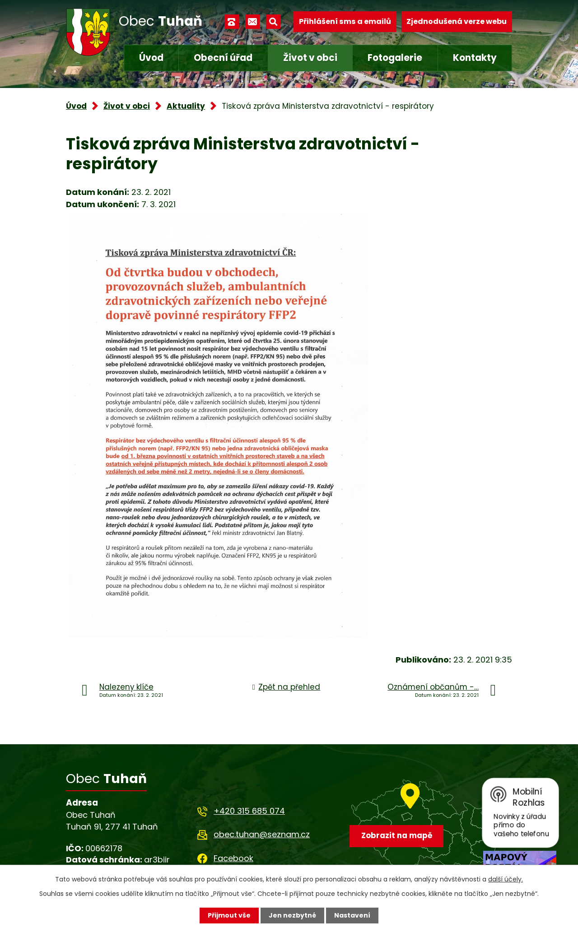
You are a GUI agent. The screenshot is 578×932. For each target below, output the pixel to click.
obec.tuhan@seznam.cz (262, 834)
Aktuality (186, 106)
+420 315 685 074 (249, 810)
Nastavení (352, 915)
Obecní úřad (223, 57)
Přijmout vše (229, 915)
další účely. (505, 879)
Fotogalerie (395, 57)
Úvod (151, 57)
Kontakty (475, 57)
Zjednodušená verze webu (456, 21)
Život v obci (310, 57)
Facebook (233, 858)
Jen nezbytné (292, 915)
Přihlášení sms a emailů (345, 21)
